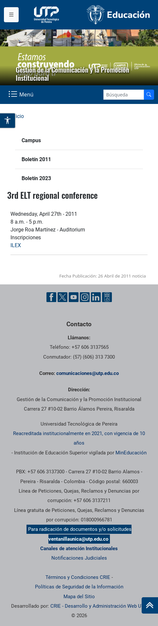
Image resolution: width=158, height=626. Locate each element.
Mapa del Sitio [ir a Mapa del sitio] (79, 597)
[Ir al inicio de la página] (150, 605)
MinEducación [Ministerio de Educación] (131, 453)
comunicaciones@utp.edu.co (87, 373)
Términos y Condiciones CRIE (77, 577)
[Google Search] (123, 95)
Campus (31, 140)
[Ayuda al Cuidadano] (107, 297)
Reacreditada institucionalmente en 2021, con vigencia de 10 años (79, 438)
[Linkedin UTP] (96, 297)
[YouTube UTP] (74, 297)
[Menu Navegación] (21, 94)
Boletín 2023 (36, 178)
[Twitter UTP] (62, 297)
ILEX (15, 245)
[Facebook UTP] (51, 297)
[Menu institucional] (11, 14)
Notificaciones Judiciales (79, 558)
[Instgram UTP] (85, 297)
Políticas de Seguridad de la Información (79, 587)
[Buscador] (149, 95)
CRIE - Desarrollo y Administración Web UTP (98, 606)
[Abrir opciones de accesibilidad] (8, 121)
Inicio (17, 116)
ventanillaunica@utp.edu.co (78, 539)
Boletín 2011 (36, 159)
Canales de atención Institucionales (79, 548)
